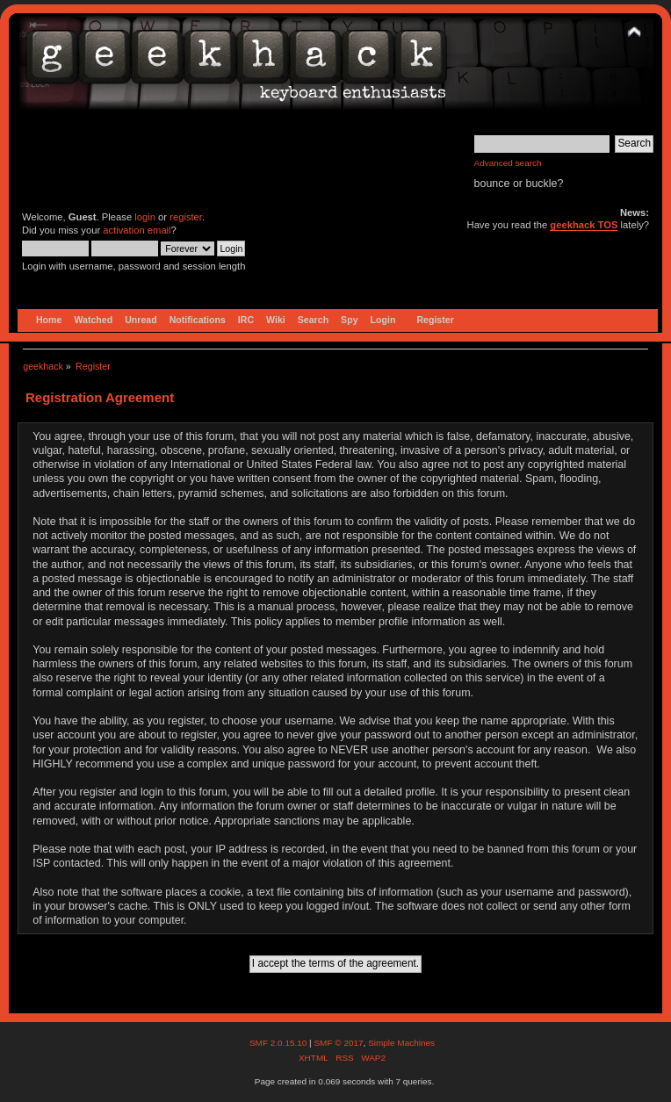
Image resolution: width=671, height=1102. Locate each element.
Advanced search (508, 163)
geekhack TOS (583, 225)
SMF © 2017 (338, 1043)
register (186, 217)
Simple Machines (401, 1043)
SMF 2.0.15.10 (279, 1043)
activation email (136, 230)
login (144, 217)
